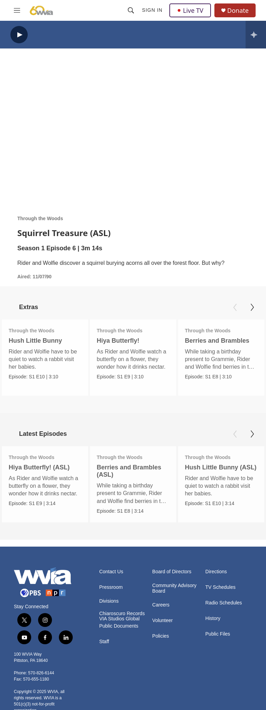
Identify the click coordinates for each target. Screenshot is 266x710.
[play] (19, 35)
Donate (238, 10)
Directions (216, 571)
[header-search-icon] (131, 10)
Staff (104, 641)
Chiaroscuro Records (122, 613)
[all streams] (256, 34)
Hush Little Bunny (35, 340)
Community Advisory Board (174, 588)
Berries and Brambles (201, 340)
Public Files (217, 634)
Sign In (152, 10)
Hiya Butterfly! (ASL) (39, 467)
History (213, 618)
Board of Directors (172, 571)
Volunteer (162, 620)
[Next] (252, 307)
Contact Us (111, 571)
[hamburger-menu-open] (17, 10)
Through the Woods (40, 218)
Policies (160, 636)
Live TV (190, 10)
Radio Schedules (223, 602)
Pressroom (111, 587)
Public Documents (118, 626)
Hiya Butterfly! (107, 340)
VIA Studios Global (119, 618)
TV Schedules (220, 587)
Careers (161, 605)
